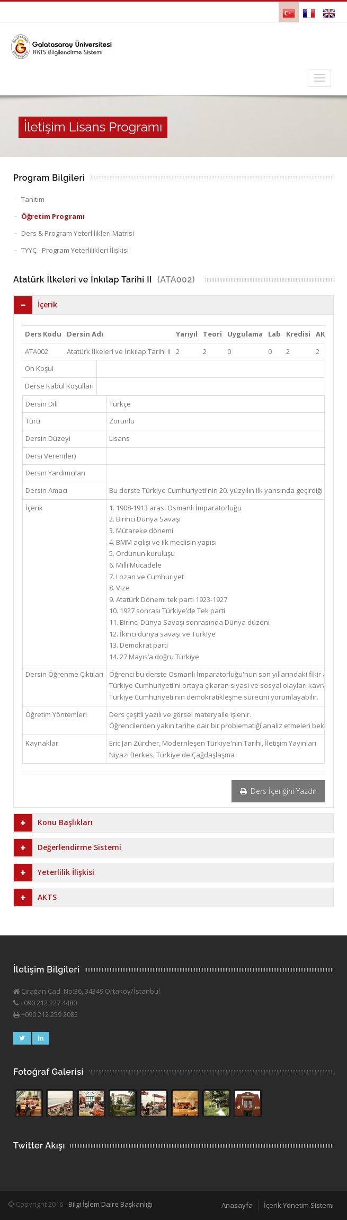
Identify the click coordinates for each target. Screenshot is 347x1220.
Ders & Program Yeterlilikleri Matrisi (77, 233)
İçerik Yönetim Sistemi (299, 1205)
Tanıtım (33, 199)
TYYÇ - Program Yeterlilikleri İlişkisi (75, 250)
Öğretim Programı (53, 216)
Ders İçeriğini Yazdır (278, 791)
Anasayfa (237, 1205)
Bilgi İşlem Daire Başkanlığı (110, 1204)
